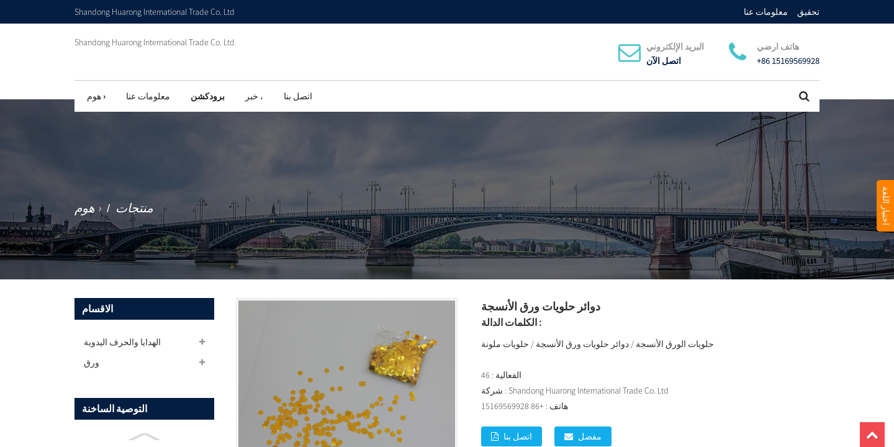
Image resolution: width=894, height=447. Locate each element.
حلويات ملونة (505, 344)
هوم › (96, 96)
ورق (91, 362)
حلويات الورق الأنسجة (675, 344)
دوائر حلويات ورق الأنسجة (582, 344)
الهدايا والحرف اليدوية (122, 342)
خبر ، (254, 96)
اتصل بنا (298, 96)
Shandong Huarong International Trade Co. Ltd (154, 42)
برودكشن (208, 96)
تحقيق (808, 11)
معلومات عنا (766, 11)
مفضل (590, 436)
